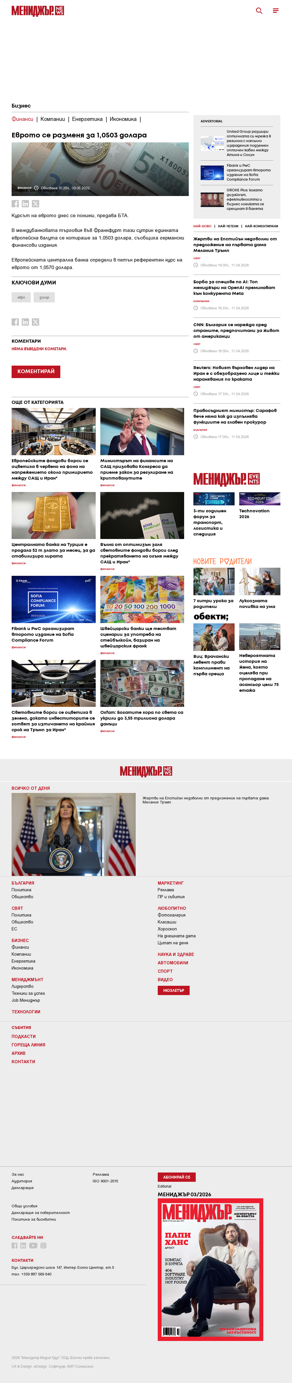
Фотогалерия (172, 915)
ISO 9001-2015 (105, 1181)
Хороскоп (167, 929)
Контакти (23, 1061)
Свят (17, 908)
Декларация (23, 1188)
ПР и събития (171, 897)
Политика (21, 890)
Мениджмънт (27, 979)
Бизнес (21, 106)
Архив (19, 1053)
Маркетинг (171, 883)
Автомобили (173, 963)
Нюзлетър (173, 990)
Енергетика (23, 961)
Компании (21, 954)
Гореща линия (28, 1045)
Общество (22, 897)
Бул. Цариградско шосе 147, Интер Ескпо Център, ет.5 (63, 1267)
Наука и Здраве (176, 954)
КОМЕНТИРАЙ (36, 371)
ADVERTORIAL (212, 121)
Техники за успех (28, 993)
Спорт (165, 971)
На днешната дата (177, 936)
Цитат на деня (173, 943)
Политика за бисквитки (34, 1219)
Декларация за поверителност (41, 1213)
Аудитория (22, 1181)
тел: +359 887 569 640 (31, 1274)
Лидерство (23, 986)
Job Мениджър (26, 1000)
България (23, 883)
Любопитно (172, 908)
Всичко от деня (31, 788)
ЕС (14, 929)
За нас (18, 1174)
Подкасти (24, 1036)
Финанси (20, 947)
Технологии (26, 1012)
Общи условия (24, 1206)
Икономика (22, 968)
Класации (167, 922)
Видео (165, 979)
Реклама (166, 890)
